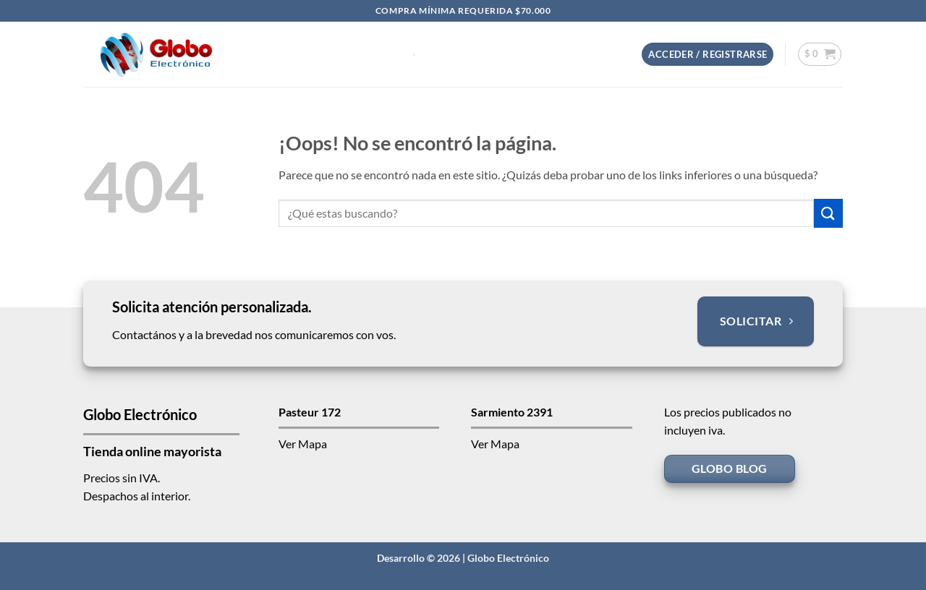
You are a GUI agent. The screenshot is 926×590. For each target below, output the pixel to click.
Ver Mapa (303, 443)
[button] (707, 55)
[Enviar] (828, 213)
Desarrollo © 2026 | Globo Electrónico (463, 558)
